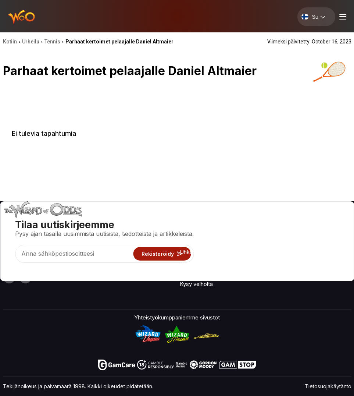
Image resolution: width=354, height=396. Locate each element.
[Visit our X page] (25, 277)
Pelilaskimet (195, 241)
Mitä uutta (271, 253)
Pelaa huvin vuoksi (203, 262)
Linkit (265, 243)
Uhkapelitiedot (198, 251)
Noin (264, 221)
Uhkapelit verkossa (204, 273)
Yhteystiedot (275, 232)
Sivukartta (323, 243)
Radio (266, 264)
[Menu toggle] (341, 16)
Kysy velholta (196, 283)
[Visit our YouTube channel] (9, 277)
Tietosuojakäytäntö (328, 386)
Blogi (317, 232)
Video (318, 221)
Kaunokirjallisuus (331, 253)
